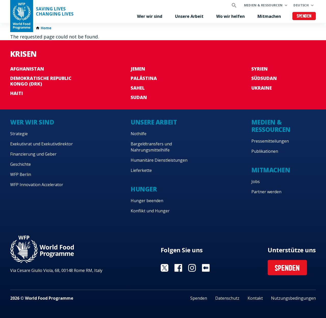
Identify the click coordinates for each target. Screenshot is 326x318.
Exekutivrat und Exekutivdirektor (41, 144)
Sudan (139, 97)
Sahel (138, 88)
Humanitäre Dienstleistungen (159, 160)
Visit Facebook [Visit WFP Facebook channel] (178, 268)
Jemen (138, 69)
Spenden (304, 16)
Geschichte (20, 164)
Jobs (255, 181)
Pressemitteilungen (270, 141)
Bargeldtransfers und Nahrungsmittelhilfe (151, 147)
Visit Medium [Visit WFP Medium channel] (206, 268)
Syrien (259, 69)
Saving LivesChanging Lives (55, 11)
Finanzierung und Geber (33, 154)
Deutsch (301, 5)
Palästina (144, 78)
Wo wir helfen (230, 16)
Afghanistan (27, 69)
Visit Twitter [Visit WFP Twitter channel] (164, 268)
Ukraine (261, 88)
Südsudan (264, 78)
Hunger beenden (147, 200)
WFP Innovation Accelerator (36, 184)
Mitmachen (269, 16)
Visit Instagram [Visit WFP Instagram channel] (192, 268)
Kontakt (255, 298)
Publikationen (264, 151)
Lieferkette (141, 170)
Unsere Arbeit (189, 16)
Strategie (19, 133)
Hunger (144, 189)
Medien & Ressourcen (263, 5)
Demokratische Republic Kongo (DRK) (41, 81)
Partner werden (266, 192)
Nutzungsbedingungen (293, 298)
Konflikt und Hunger (150, 211)
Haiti (16, 93)
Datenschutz (227, 298)
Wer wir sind (149, 16)
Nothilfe (138, 133)
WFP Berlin (20, 174)
